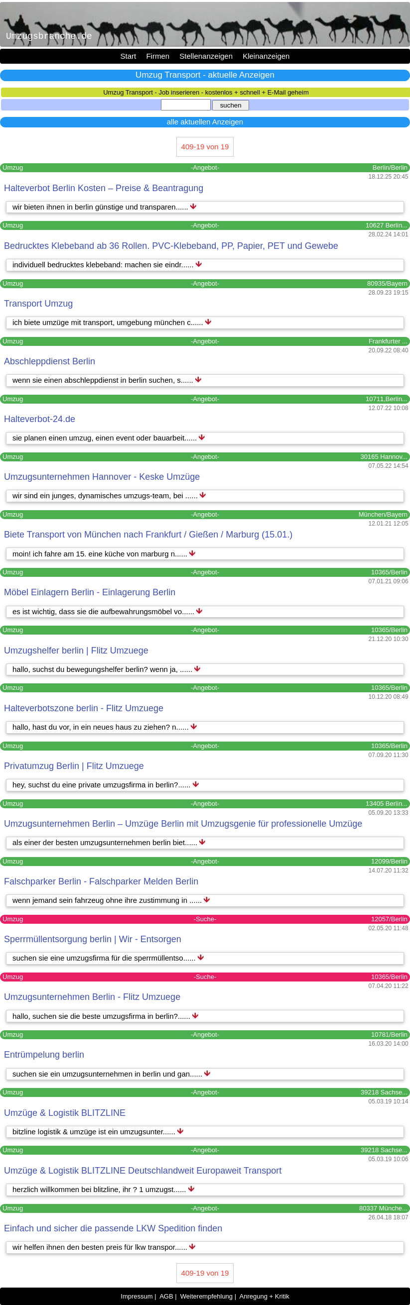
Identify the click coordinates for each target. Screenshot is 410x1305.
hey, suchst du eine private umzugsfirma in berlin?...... (102, 784)
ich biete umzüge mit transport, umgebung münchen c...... (108, 322)
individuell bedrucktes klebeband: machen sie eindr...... (104, 264)
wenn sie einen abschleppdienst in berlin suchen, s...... (103, 380)
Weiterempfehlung (206, 1296)
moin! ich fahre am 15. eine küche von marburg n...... (100, 553)
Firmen (157, 56)
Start (129, 56)
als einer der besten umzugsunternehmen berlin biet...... (105, 842)
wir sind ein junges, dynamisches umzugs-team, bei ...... (106, 495)
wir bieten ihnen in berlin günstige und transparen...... (101, 207)
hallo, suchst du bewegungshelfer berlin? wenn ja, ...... (103, 669)
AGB (166, 1296)
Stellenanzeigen (206, 56)
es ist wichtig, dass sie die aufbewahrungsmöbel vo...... (104, 611)
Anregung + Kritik (264, 1296)
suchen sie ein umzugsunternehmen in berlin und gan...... (108, 1074)
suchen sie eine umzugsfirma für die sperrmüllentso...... (105, 958)
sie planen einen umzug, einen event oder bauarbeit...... (105, 438)
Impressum (136, 1296)
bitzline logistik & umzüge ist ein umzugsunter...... (94, 1131)
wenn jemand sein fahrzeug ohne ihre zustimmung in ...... (108, 900)
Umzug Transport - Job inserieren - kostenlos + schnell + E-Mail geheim (206, 92)
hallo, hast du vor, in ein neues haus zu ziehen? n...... (101, 727)
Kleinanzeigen (266, 56)
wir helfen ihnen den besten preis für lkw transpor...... (100, 1247)
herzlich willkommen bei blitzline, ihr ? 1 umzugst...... (100, 1189)
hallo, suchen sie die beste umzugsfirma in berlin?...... (102, 1016)
